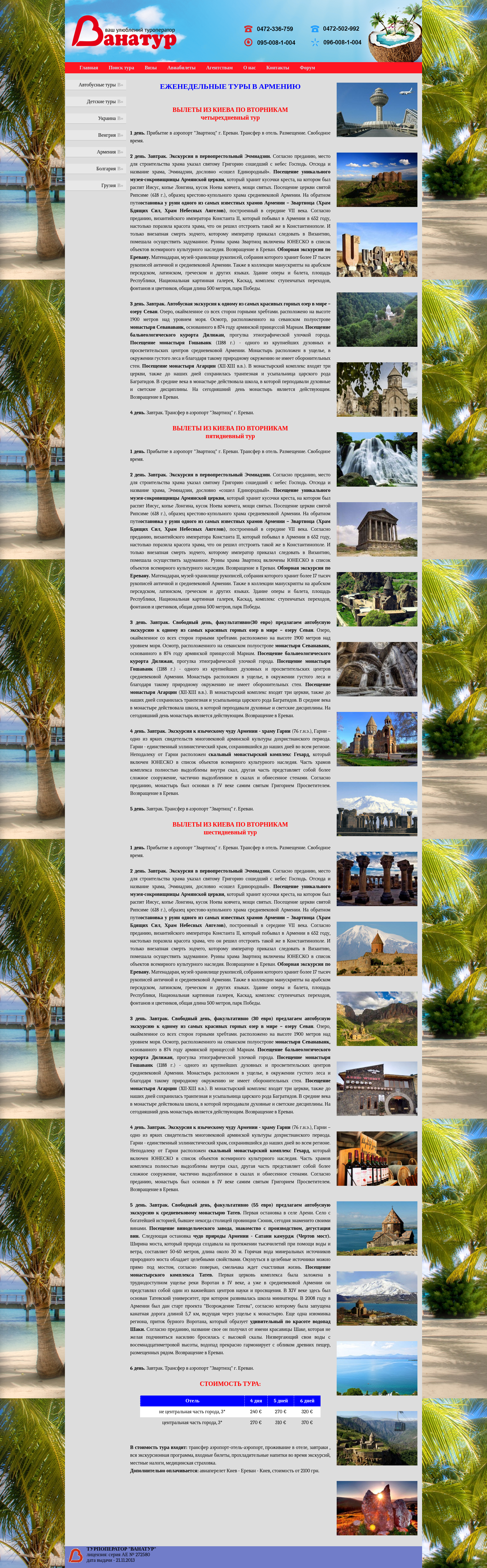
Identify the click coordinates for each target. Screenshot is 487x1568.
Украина (107, 118)
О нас (249, 68)
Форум (307, 68)
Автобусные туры (97, 85)
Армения (106, 152)
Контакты (277, 68)
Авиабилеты (181, 68)
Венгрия (107, 135)
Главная (89, 68)
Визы (151, 68)
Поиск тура (121, 68)
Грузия (109, 185)
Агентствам (219, 68)
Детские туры (101, 101)
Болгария (106, 169)
